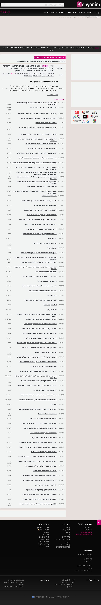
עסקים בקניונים (19, 580)
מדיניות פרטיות (43, 544)
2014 (52, 76)
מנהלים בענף (20, 70)
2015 (4, 73)
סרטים (89, 556)
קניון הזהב (70, 584)
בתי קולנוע (88, 559)
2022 (35, 73)
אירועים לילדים (65, 539)
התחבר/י (8, 13)
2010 (35, 76)
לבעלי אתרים (43, 530)
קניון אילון (70, 586)
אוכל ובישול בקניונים (63, 547)
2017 (12, 73)
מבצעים (82, 12)
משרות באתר (44, 546)
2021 (30, 73)
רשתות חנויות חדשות (28, 68)
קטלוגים (61, 12)
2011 (39, 76)
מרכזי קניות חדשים (46, 68)
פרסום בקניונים (86, 532)
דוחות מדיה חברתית (85, 554)
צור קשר (46, 534)
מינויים (29, 70)
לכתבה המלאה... (52, 95)
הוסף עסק (88, 530)
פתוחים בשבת (44, 532)
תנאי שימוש (45, 539)
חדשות (54, 12)
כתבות (46, 12)
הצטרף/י (4, 13)
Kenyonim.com (51, 597)
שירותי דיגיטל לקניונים (84, 534)
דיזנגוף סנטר (64, 582)
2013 (48, 76)
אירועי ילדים (72, 12)
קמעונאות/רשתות (33, 66)
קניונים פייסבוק (38, 597)
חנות (68, 534)
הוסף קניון (88, 527)
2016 (8, 73)
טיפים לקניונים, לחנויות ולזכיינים (13, 586)
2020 (26, 73)
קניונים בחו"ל (65, 544)
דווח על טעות (44, 537)
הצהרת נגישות (43, 541)
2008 (26, 76)
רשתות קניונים (40, 70)
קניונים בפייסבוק (43, 527)
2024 (43, 73)
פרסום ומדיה (13, 68)
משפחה (96, 16)
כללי (51, 66)
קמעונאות (14, 582)
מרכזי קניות (66, 530)
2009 (30, 76)
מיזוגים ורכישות (18, 66)
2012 (43, 76)
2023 (39, 73)
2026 (52, 73)
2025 (48, 73)
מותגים (50, 70)
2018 (17, 73)
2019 (21, 73)
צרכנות (67, 542)
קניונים (97, 12)
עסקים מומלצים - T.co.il (83, 570)
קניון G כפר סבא (60, 584)
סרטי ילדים (88, 561)
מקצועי (88, 16)
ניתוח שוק (6, 66)
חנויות (89, 12)
